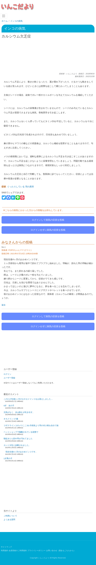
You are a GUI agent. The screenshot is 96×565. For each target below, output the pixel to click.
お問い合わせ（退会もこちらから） (60, 551)
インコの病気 (16, 21)
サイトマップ (6, 547)
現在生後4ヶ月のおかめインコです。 (20, 452)
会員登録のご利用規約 (18, 551)
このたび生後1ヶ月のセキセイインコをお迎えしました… (28, 399)
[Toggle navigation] (3, 15)
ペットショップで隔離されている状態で (21, 432)
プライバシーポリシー (36, 551)
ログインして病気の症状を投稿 (48, 220)
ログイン (7, 374)
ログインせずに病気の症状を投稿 (48, 230)
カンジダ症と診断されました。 (17, 445)
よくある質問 (9, 520)
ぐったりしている (16, 186)
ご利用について (10, 516)
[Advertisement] (48, 56)
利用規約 (4, 551)
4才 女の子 (9, 406)
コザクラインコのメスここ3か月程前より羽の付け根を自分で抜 (31, 425)
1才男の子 (8, 458)
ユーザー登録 (9, 378)
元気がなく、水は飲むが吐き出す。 (19, 412)
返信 (3, 305)
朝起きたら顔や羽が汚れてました (18, 439)
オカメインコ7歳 (11, 419)
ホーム (5, 21)
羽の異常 (29, 186)
